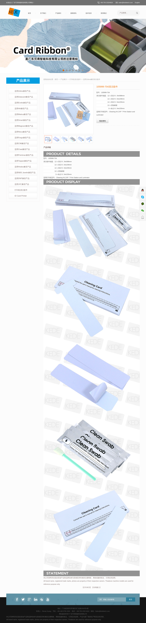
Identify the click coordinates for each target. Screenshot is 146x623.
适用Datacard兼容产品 (24, 97)
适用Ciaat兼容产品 (22, 149)
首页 (29, 13)
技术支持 (89, 13)
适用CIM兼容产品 (22, 143)
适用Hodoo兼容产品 (23, 167)
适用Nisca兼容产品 (22, 132)
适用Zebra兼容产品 (22, 91)
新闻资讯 (73, 13)
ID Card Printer (21, 196)
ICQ (142, 203)
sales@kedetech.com (126, 2)
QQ (142, 190)
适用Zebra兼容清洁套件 (91, 79)
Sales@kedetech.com (102, 611)
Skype (142, 197)
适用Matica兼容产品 (23, 114)
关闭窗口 (96, 587)
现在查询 (102, 121)
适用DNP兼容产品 (22, 178)
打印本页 (87, 587)
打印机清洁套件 (21, 190)
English (137, 2)
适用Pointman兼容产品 (24, 155)
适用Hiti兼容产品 (21, 108)
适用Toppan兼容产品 (23, 161)
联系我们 (104, 13)
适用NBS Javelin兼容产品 (25, 173)
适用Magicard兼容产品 (24, 126)
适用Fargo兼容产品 (22, 138)
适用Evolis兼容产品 (22, 103)
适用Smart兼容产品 (22, 120)
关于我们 (43, 13)
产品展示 (58, 13)
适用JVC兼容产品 (22, 184)
